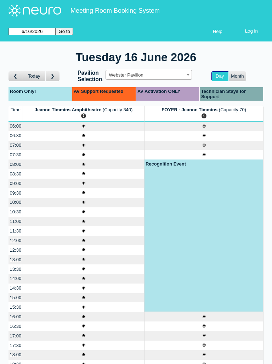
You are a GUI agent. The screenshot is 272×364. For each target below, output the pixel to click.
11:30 (16, 231)
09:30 (16, 193)
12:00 (16, 240)
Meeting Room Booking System (115, 10)
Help (217, 31)
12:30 (16, 250)
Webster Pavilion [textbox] (126, 75)
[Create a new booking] (83, 126)
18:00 (16, 354)
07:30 (16, 154)
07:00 (16, 145)
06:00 (16, 126)
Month (237, 76)
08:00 (16, 164)
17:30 (16, 345)
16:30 (16, 326)
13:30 (16, 269)
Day (220, 76)
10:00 (16, 202)
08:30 (16, 174)
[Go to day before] (15, 76)
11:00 (16, 221)
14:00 (16, 278)
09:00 (16, 183)
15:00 (16, 297)
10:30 (16, 211)
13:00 (16, 259)
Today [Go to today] (34, 76)
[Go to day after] (53, 76)
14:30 (16, 288)
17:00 (16, 335)
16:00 (16, 316)
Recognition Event (166, 164)
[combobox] (149, 75)
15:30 (16, 307)
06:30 (16, 135)
